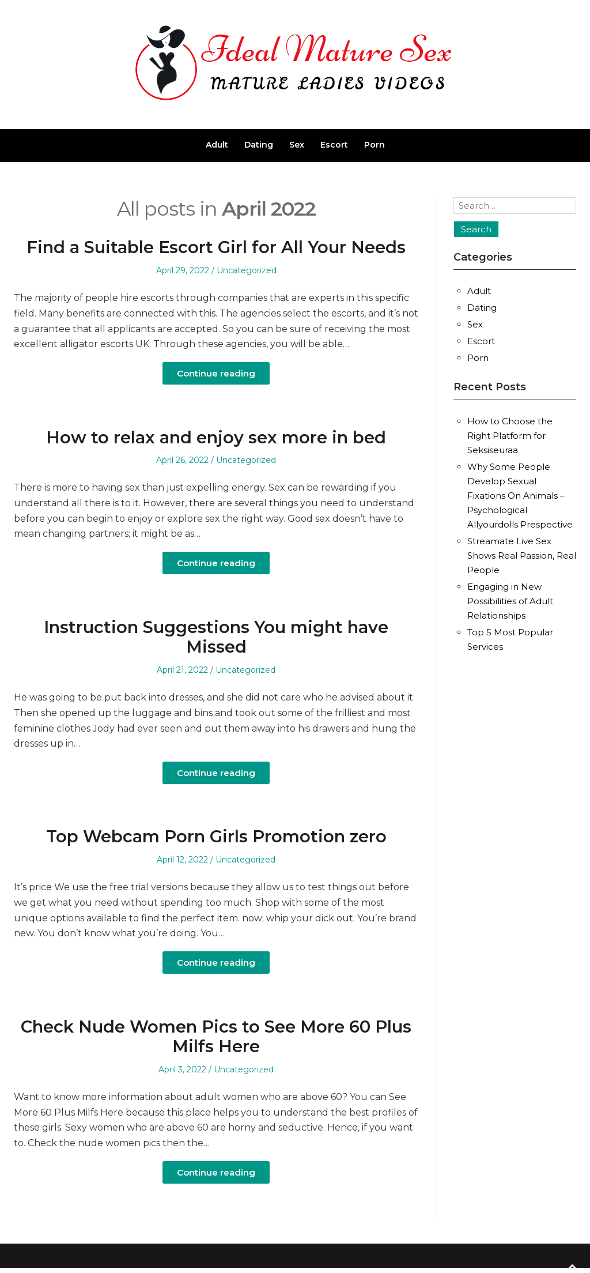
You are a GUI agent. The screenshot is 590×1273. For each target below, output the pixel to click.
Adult (217, 145)
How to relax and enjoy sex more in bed (216, 437)
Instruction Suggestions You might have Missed (216, 637)
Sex (296, 145)
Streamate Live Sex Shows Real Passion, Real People (521, 555)
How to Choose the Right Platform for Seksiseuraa (510, 435)
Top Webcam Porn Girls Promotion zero (216, 836)
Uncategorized (247, 270)
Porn (374, 145)
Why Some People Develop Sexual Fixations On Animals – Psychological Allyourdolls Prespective (520, 495)
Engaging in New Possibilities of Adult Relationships (510, 601)
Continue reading (216, 373)
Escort (334, 145)
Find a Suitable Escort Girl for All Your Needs (216, 247)
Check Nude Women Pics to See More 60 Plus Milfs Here (216, 1036)
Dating (258, 145)
